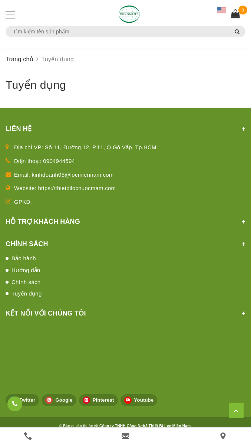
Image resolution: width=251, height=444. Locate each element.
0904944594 (59, 161)
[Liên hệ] (223, 436)
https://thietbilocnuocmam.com (77, 188)
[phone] (28, 436)
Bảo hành (23, 258)
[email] (125, 436)
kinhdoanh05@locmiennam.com (73, 175)
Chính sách (25, 282)
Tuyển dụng (26, 293)
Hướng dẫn (25, 270)
